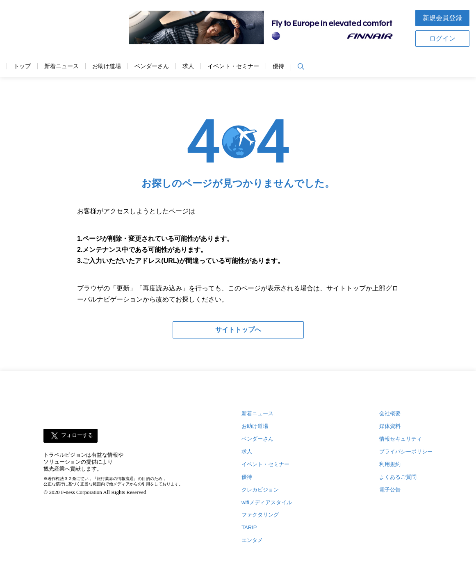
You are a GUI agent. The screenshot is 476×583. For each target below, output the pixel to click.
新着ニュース (61, 66)
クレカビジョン (260, 490)
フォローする (77, 435)
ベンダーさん (151, 66)
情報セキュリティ (400, 439)
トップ (22, 66)
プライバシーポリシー (406, 451)
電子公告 (390, 490)
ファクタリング (260, 515)
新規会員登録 (442, 17)
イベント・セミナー (233, 66)
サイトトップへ (238, 329)
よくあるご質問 (398, 477)
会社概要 (390, 413)
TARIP (249, 527)
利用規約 (390, 464)
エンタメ (252, 540)
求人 (188, 66)
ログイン (442, 38)
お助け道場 (106, 66)
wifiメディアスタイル (266, 502)
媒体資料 (390, 426)
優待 (278, 66)
